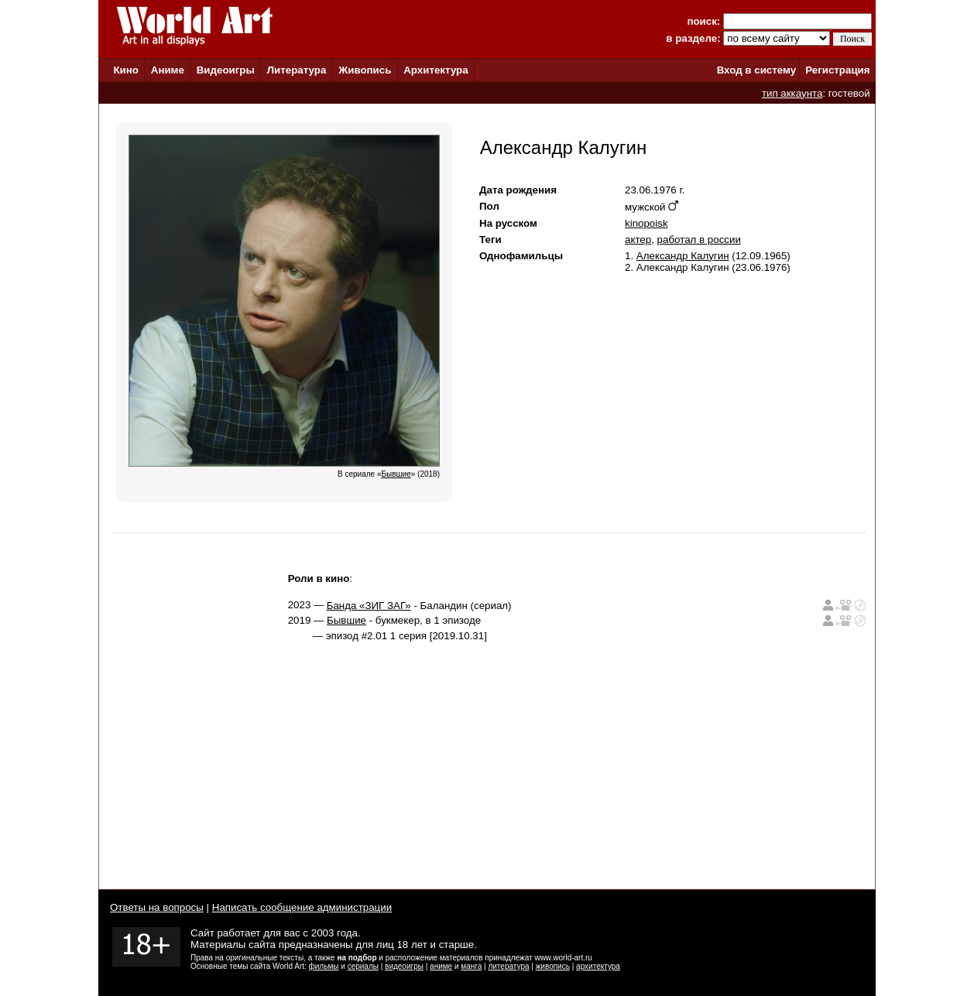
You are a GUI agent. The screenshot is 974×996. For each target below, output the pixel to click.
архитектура (598, 966)
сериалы (363, 966)
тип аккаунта (792, 93)
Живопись (364, 70)
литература (508, 966)
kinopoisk (646, 223)
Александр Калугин (682, 256)
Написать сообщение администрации (302, 907)
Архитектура (435, 70)
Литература (297, 70)
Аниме (167, 70)
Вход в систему (756, 70)
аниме (441, 966)
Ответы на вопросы (157, 907)
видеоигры (404, 966)
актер (638, 239)
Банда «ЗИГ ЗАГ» (369, 605)
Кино (126, 70)
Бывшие (346, 620)
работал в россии (699, 239)
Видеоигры (226, 70)
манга (471, 966)
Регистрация (837, 70)
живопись (553, 966)
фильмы (324, 966)
